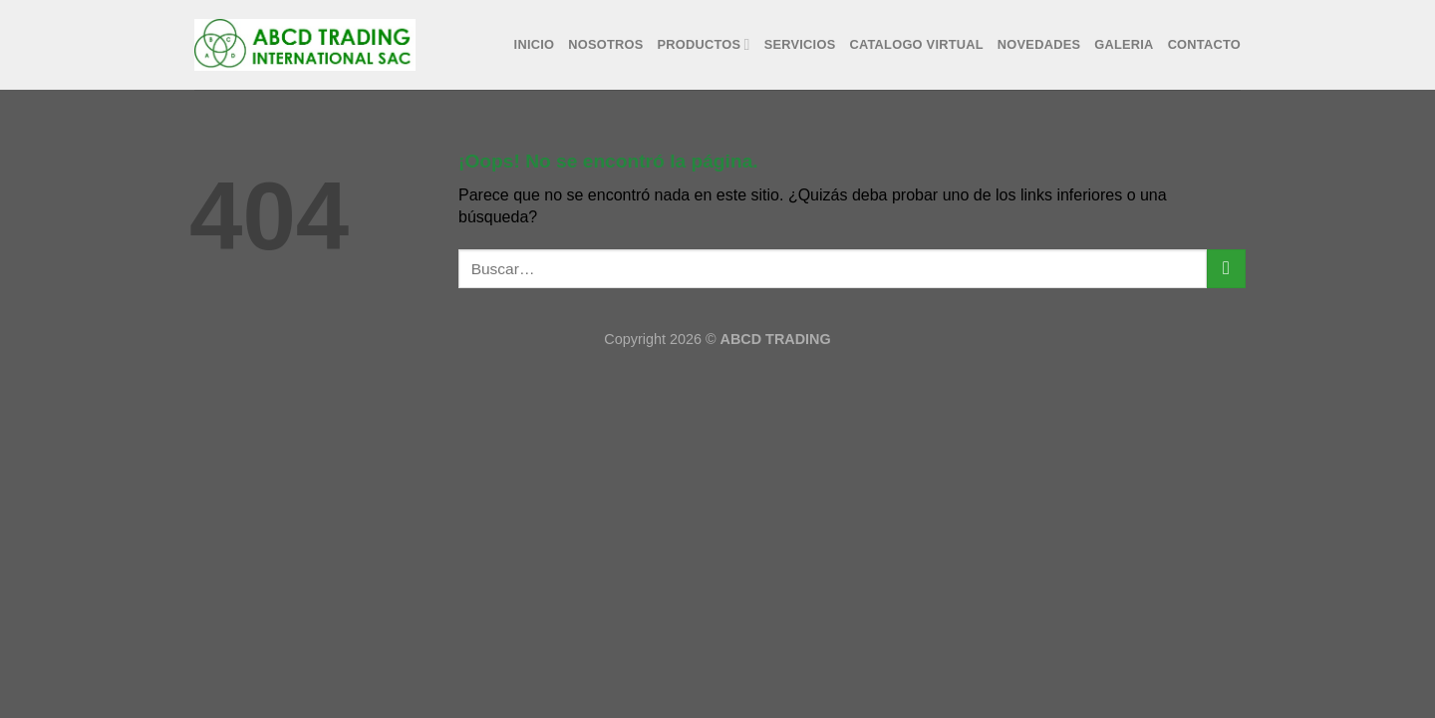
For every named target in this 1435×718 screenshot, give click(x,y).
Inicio (534, 44)
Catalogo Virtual (916, 44)
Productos (704, 44)
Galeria (1123, 44)
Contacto (1204, 44)
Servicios (800, 44)
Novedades (1039, 44)
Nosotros (605, 44)
